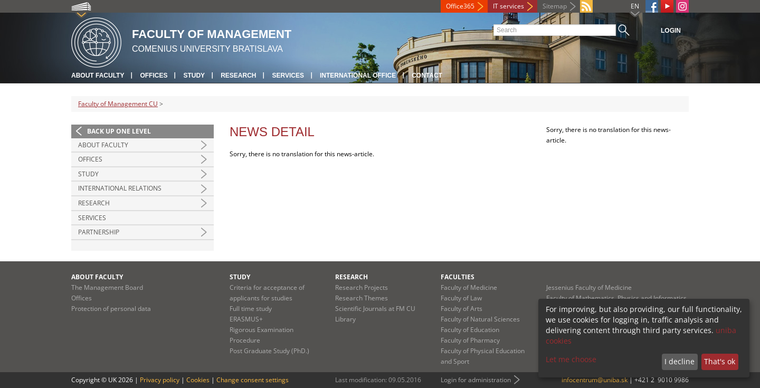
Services (287, 75)
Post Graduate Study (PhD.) (269, 350)
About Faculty (97, 75)
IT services (508, 6)
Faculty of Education (470, 329)
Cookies (198, 379)
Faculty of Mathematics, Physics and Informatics (616, 298)
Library (345, 319)
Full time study (251, 308)
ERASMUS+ (246, 319)
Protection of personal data (111, 308)
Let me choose (571, 359)
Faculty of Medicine (469, 287)
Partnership (98, 232)
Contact (427, 75)
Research (238, 75)
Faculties (457, 276)
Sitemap (555, 6)
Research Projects (361, 287)
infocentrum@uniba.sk (595, 379)
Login (671, 30)
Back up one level (119, 131)
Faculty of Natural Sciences (480, 319)
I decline (679, 361)
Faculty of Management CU (118, 103)
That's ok (719, 361)
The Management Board (107, 287)
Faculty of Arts (461, 308)
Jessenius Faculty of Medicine (589, 287)
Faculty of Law (461, 298)
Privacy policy (159, 379)
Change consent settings (252, 379)
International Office (358, 75)
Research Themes (361, 298)
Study (194, 75)
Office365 (460, 6)
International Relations (120, 188)
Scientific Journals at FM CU (375, 308)
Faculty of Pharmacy (470, 340)
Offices (153, 75)
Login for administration (476, 379)
